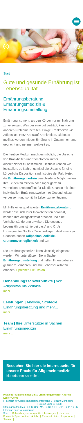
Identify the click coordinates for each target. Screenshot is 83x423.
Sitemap (7, 419)
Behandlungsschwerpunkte (26, 413)
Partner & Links (50, 416)
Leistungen (50, 413)
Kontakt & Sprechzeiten (16, 416)
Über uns (64, 413)
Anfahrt (35, 416)
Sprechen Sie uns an (30, 270)
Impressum (67, 416)
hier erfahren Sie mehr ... (23, 375)
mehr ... (8, 291)
